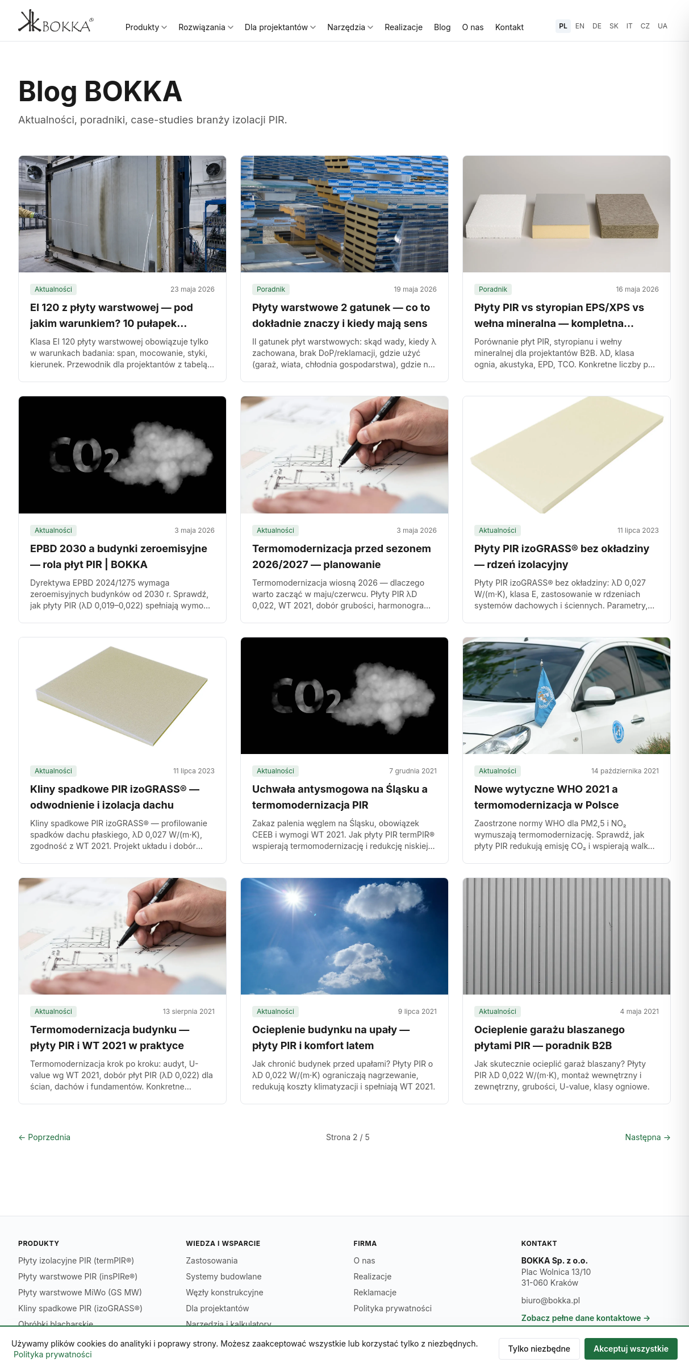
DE (597, 26)
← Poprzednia (44, 1137)
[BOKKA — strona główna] (56, 20)
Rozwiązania (205, 27)
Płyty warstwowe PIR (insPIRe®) (77, 1276)
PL (563, 26)
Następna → (648, 1137)
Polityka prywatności (393, 1308)
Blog (442, 27)
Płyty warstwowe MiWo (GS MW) (80, 1292)
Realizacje (404, 27)
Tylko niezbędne (539, 1348)
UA (662, 26)
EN (579, 26)
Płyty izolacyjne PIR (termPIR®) (76, 1260)
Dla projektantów (280, 27)
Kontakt (509, 27)
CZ (645, 26)
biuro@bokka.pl (550, 1300)
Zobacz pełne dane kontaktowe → (586, 1318)
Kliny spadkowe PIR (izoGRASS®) (80, 1308)
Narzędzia (350, 27)
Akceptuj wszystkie (631, 1348)
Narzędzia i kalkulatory (229, 1324)
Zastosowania (211, 1260)
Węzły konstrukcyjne (224, 1292)
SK (614, 26)
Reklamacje (375, 1292)
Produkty (147, 27)
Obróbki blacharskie (55, 1324)
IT (630, 26)
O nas (473, 27)
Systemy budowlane (223, 1276)
